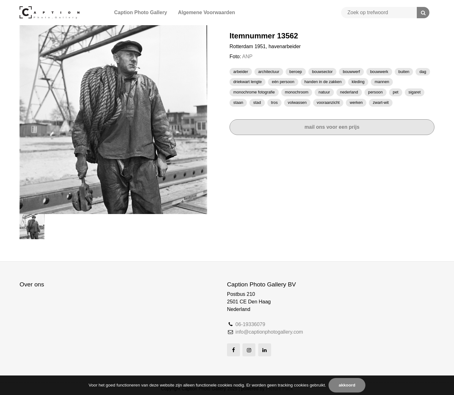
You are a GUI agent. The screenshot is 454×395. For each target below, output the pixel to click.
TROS (274, 102)
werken (356, 102)
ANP (247, 56)
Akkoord (347, 385)
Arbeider (240, 71)
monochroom (297, 92)
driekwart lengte (247, 81)
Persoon (375, 92)
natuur (324, 92)
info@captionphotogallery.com (269, 332)
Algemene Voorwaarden (206, 12)
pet (396, 92)
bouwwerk (379, 71)
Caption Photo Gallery (140, 12)
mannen (382, 81)
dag (422, 71)
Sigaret (415, 92)
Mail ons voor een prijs (332, 127)
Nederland (349, 92)
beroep (295, 71)
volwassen (297, 102)
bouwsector (322, 71)
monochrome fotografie (254, 92)
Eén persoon (283, 81)
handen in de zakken (323, 81)
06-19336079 (250, 324)
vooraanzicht (328, 102)
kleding (358, 81)
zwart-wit (380, 102)
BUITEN (404, 71)
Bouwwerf (351, 71)
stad (257, 102)
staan (238, 102)
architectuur (268, 71)
